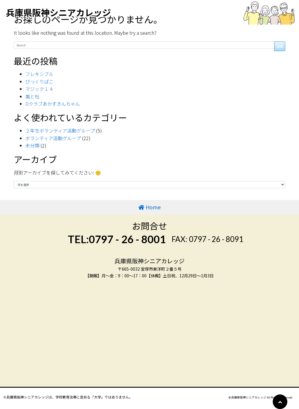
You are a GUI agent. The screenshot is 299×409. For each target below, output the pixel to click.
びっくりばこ (39, 81)
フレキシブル (39, 73)
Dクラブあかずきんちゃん (52, 103)
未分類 (32, 145)
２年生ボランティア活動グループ (60, 130)
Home (153, 207)
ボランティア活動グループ (53, 138)
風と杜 (32, 96)
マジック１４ (39, 88)
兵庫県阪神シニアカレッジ (58, 12)
